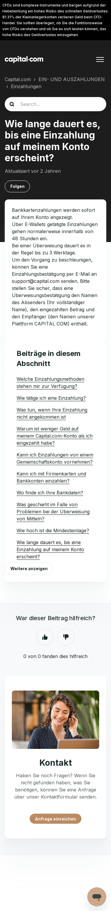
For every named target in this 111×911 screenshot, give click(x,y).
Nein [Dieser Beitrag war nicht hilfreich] (66, 637)
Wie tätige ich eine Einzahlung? (51, 398)
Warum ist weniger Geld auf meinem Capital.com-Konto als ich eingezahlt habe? (55, 436)
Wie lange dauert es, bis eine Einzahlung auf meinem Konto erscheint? (50, 549)
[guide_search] (55, 104)
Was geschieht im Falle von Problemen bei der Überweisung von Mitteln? (53, 512)
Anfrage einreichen (55, 818)
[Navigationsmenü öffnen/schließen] (100, 59)
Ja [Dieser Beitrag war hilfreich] (45, 637)
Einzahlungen (26, 86)
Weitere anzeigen (29, 568)
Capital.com (18, 79)
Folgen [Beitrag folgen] (17, 186)
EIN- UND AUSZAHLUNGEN (71, 79)
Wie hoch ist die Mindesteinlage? (53, 530)
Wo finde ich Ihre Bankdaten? (50, 493)
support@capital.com (35, 281)
